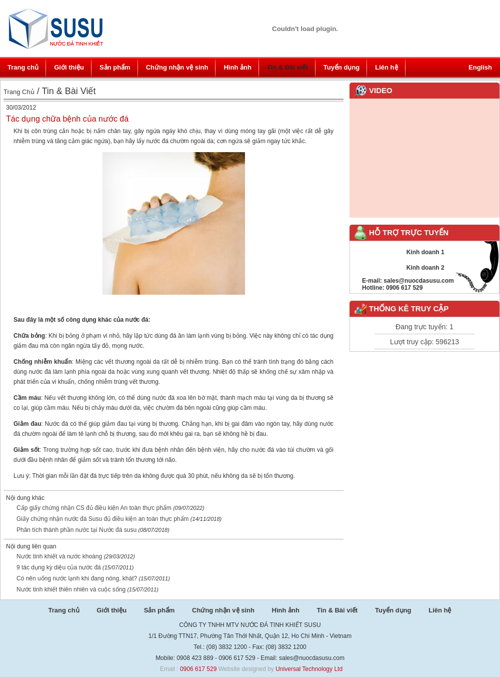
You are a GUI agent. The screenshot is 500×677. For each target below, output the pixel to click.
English (480, 67)
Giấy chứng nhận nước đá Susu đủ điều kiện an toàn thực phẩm (102, 518)
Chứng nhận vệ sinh (177, 67)
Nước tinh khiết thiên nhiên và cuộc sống (71, 589)
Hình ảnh (237, 67)
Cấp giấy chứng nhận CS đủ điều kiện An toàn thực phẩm (94, 507)
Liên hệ (386, 67)
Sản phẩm (115, 67)
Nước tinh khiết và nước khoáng (60, 556)
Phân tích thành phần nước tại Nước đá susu (76, 529)
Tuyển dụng (342, 67)
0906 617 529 (198, 668)
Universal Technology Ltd (309, 668)
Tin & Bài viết (287, 67)
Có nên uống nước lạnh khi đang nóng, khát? (76, 578)
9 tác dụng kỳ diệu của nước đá (58, 567)
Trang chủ (23, 67)
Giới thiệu (69, 67)
